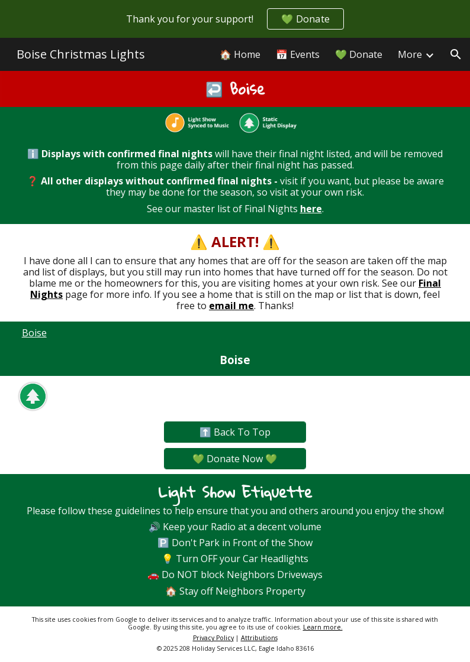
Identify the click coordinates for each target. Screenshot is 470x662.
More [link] (410, 54)
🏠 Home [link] (240, 54)
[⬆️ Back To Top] (235, 432)
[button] (456, 54)
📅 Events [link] (298, 54)
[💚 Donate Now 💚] (235, 459)
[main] (235, 89)
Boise (34, 332)
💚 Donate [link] (358, 54)
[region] (235, 19)
